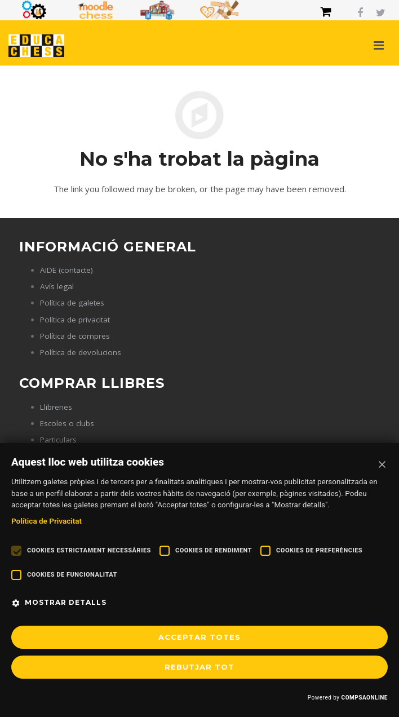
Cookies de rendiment (213, 550)
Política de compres (75, 336)
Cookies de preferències (319, 550)
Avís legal (57, 286)
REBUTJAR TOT (199, 666)
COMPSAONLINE (365, 697)
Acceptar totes (199, 636)
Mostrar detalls (66, 602)
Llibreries (56, 407)
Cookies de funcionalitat (72, 574)
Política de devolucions (80, 352)
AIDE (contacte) (66, 270)
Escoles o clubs (67, 423)
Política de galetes (72, 303)
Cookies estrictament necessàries (89, 550)
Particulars (58, 440)
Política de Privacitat (46, 520)
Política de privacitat (75, 320)
